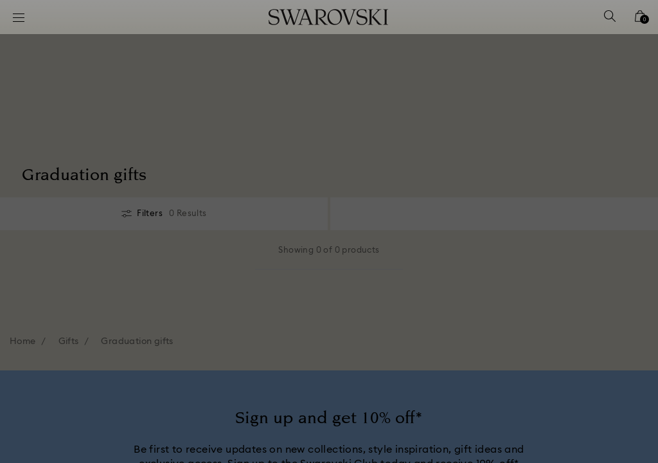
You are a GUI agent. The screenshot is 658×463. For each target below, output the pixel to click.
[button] (540, 156)
